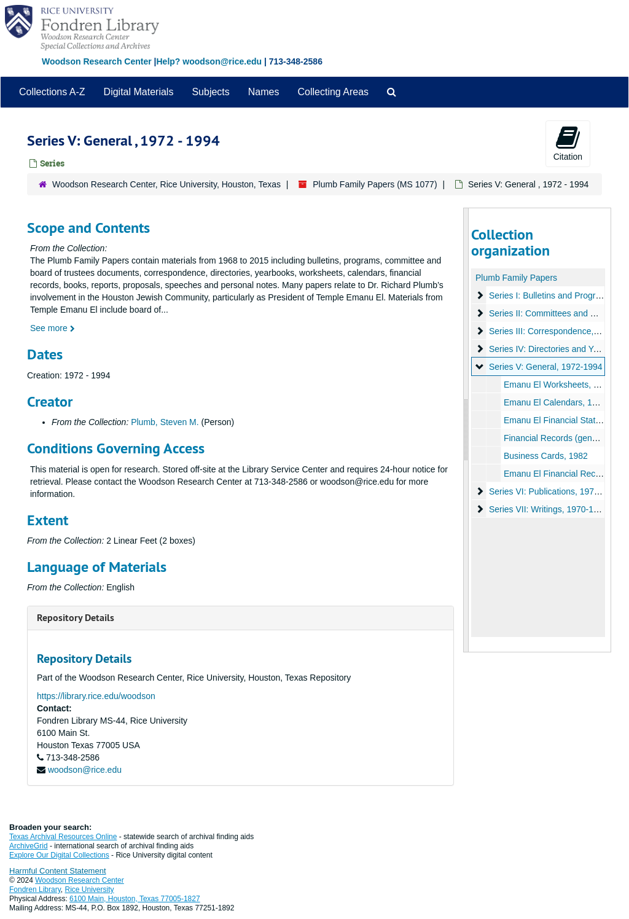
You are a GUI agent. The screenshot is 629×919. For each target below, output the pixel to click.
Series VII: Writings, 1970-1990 (548, 509)
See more (52, 328)
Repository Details (75, 617)
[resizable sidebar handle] (466, 430)
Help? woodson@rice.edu (209, 61)
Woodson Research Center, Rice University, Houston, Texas (166, 184)
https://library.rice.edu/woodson (96, 696)
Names (263, 92)
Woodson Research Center (97, 61)
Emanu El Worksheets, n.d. (555, 384)
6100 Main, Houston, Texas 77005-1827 (134, 898)
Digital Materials (139, 92)
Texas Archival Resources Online (63, 836)
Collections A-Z (52, 92)
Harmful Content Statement (57, 870)
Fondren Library (35, 889)
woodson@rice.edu (85, 770)
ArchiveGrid (28, 846)
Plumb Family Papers (516, 278)
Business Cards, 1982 (545, 456)
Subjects (210, 92)
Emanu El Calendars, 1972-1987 (565, 402)
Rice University (89, 889)
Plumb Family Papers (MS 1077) (375, 184)
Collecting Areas (333, 92)
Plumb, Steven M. (165, 422)
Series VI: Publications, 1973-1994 (554, 491)
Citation (567, 143)
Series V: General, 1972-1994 (545, 367)
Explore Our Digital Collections (59, 855)
